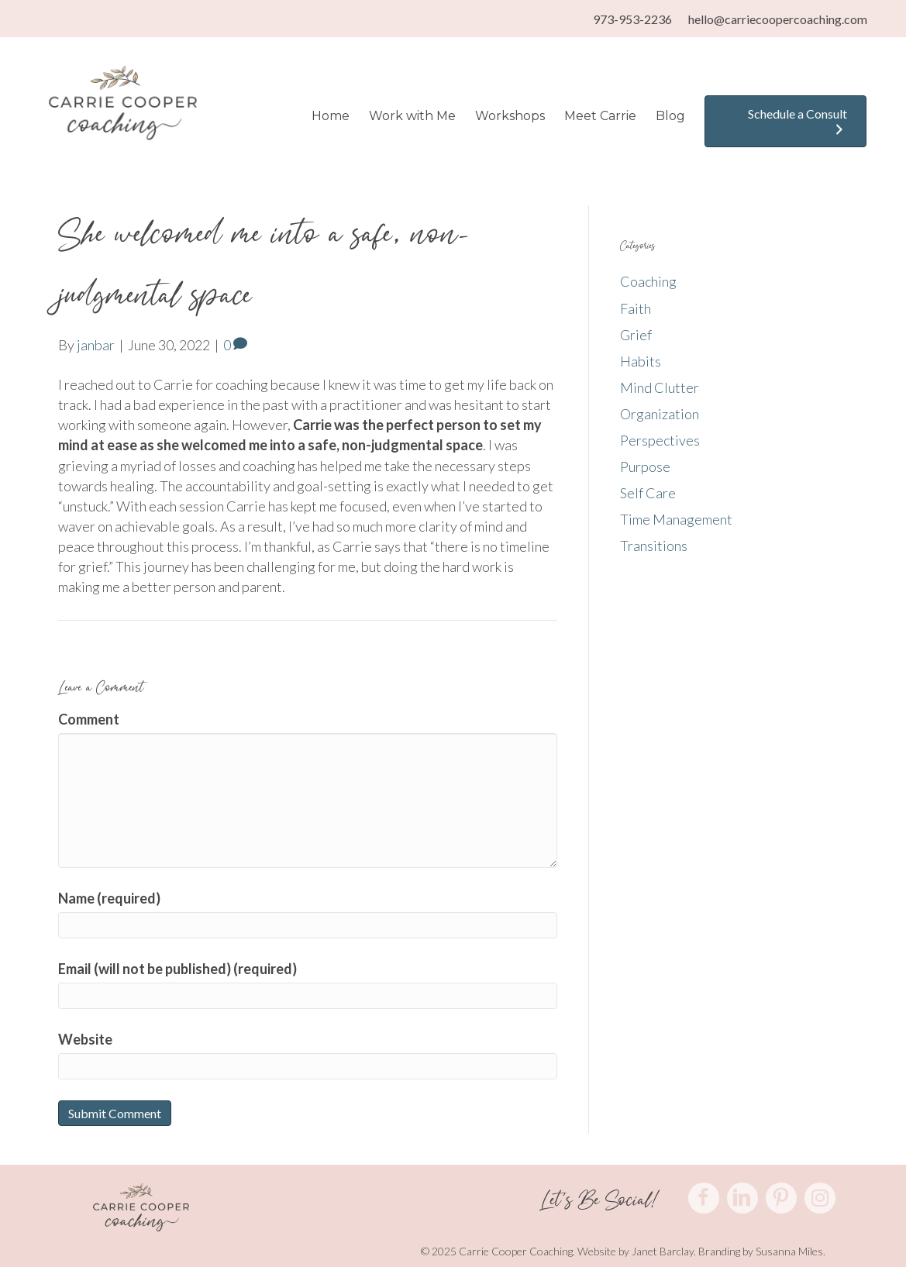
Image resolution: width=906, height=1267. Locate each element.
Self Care (648, 492)
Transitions (653, 545)
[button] (703, 1198)
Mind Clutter (659, 387)
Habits (640, 361)
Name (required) (109, 898)
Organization (659, 413)
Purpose (645, 466)
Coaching (648, 281)
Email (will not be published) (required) (177, 968)
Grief (636, 334)
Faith (635, 308)
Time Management (676, 519)
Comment (88, 719)
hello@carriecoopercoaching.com (777, 19)
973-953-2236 (632, 19)
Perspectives (660, 440)
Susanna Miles (789, 1251)
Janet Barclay (663, 1251)
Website (85, 1039)
